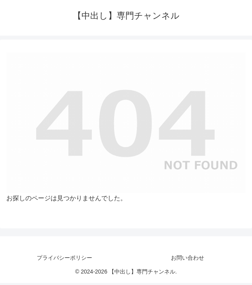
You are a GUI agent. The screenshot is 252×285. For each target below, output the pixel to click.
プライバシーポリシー (64, 258)
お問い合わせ (187, 258)
